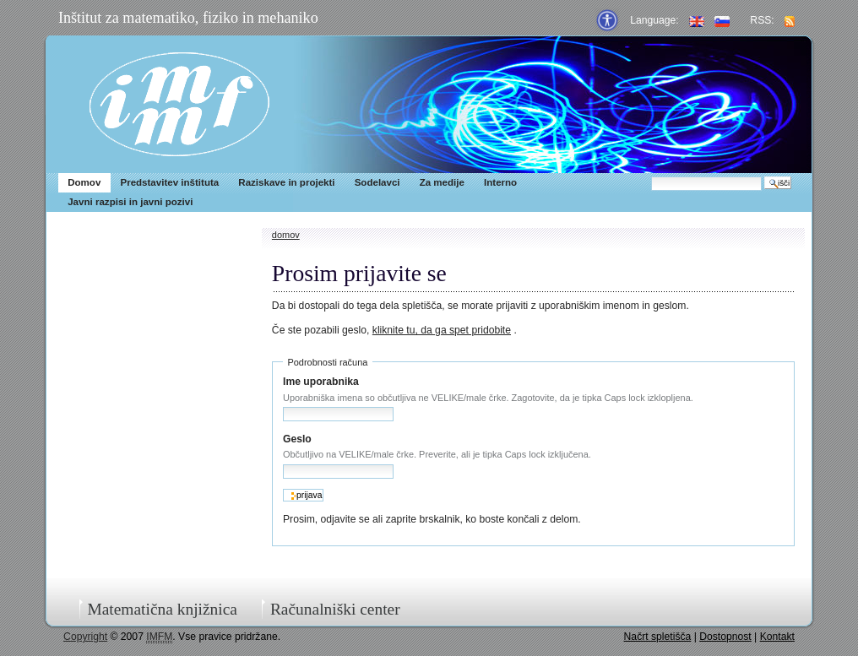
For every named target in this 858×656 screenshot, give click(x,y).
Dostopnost (725, 636)
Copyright (85, 636)
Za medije (442, 182)
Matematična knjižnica (162, 609)
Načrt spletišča (658, 636)
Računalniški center (335, 609)
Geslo (297, 439)
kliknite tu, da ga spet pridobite (441, 330)
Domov (84, 182)
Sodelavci (377, 182)
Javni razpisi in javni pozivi (130, 202)
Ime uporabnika (321, 382)
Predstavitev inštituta (169, 182)
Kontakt (777, 636)
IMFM (179, 104)
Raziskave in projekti (286, 182)
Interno (500, 182)
